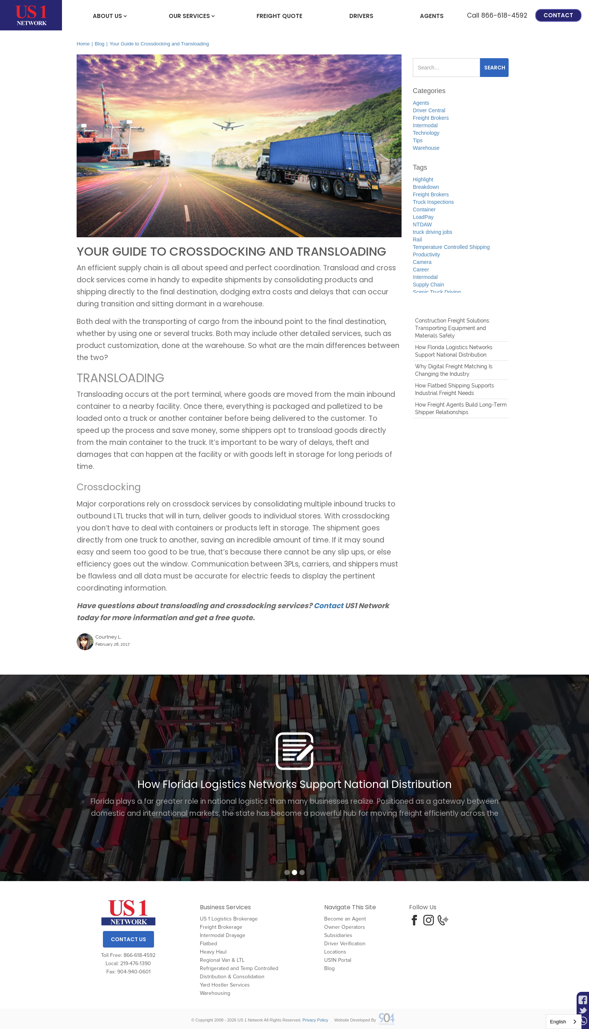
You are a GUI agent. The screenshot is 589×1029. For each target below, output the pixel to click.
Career (421, 270)
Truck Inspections (433, 202)
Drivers (361, 16)
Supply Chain (428, 285)
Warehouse (426, 148)
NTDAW (422, 224)
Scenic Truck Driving (437, 292)
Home (83, 44)
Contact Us (128, 939)
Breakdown (426, 187)
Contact (558, 15)
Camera (422, 262)
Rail (417, 240)
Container (424, 209)
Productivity (426, 255)
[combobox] (563, 1021)
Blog (99, 44)
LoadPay (423, 217)
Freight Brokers (431, 118)
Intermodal (425, 125)
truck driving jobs (432, 232)
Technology (426, 133)
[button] (107, 15)
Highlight (423, 179)
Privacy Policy (315, 1020)
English (558, 1021)
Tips (418, 140)
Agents (432, 16)
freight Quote (279, 16)
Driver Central (429, 110)
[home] (31, 15)
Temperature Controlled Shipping (451, 247)
